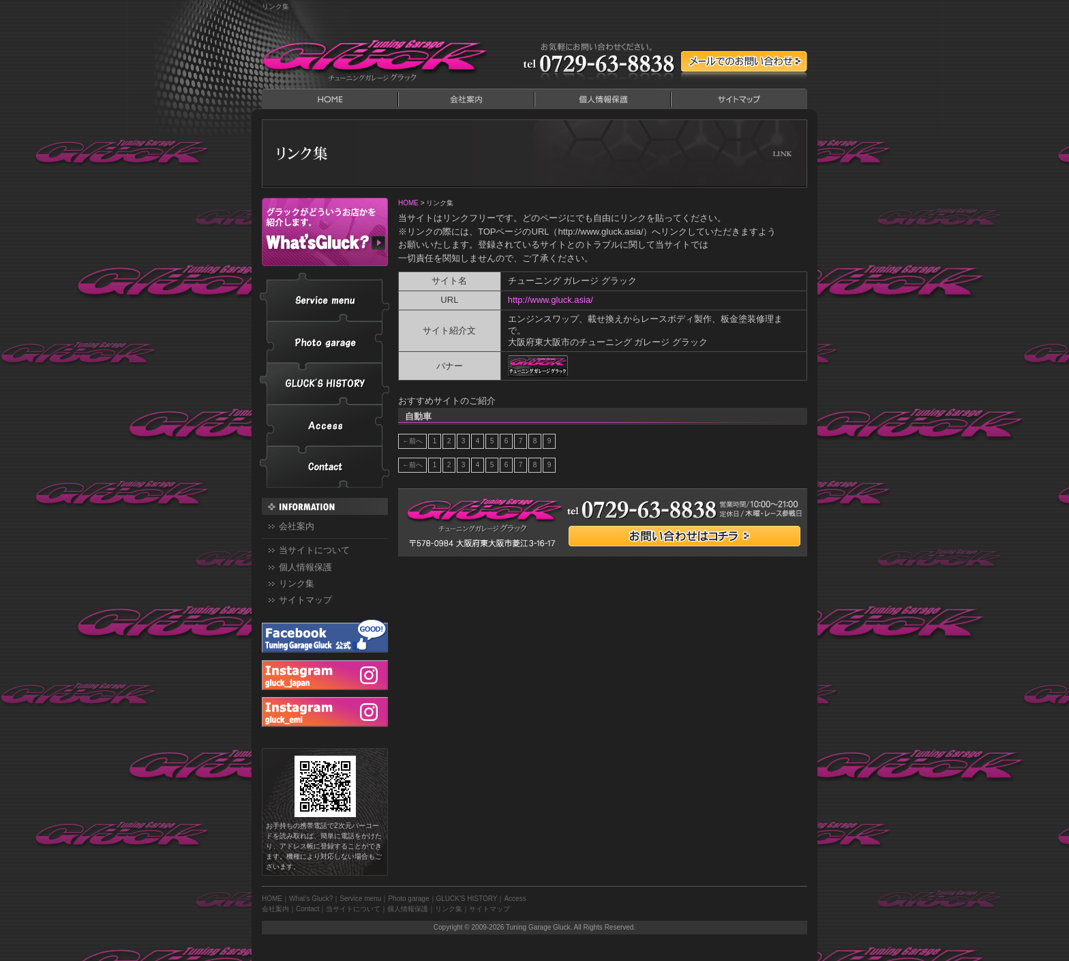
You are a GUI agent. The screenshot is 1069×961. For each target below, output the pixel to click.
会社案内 (466, 99)
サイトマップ (739, 99)
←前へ (412, 441)
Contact (324, 467)
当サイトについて (314, 550)
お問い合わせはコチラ (684, 536)
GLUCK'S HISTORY (324, 383)
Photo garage (324, 342)
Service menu (324, 297)
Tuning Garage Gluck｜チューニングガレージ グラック (374, 58)
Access (324, 425)
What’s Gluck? (325, 232)
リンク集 (296, 583)
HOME (330, 99)
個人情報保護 (602, 99)
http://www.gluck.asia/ (550, 300)
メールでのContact (744, 61)
